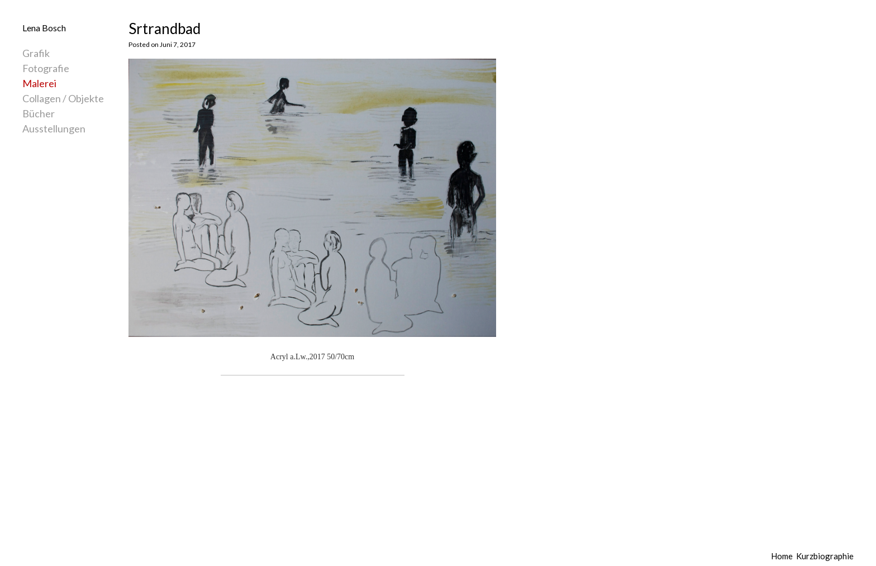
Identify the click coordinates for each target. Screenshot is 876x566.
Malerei (39, 83)
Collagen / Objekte (63, 98)
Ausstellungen (53, 128)
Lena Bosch (44, 27)
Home (782, 556)
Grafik (36, 53)
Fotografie (45, 68)
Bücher (38, 113)
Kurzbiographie (825, 556)
